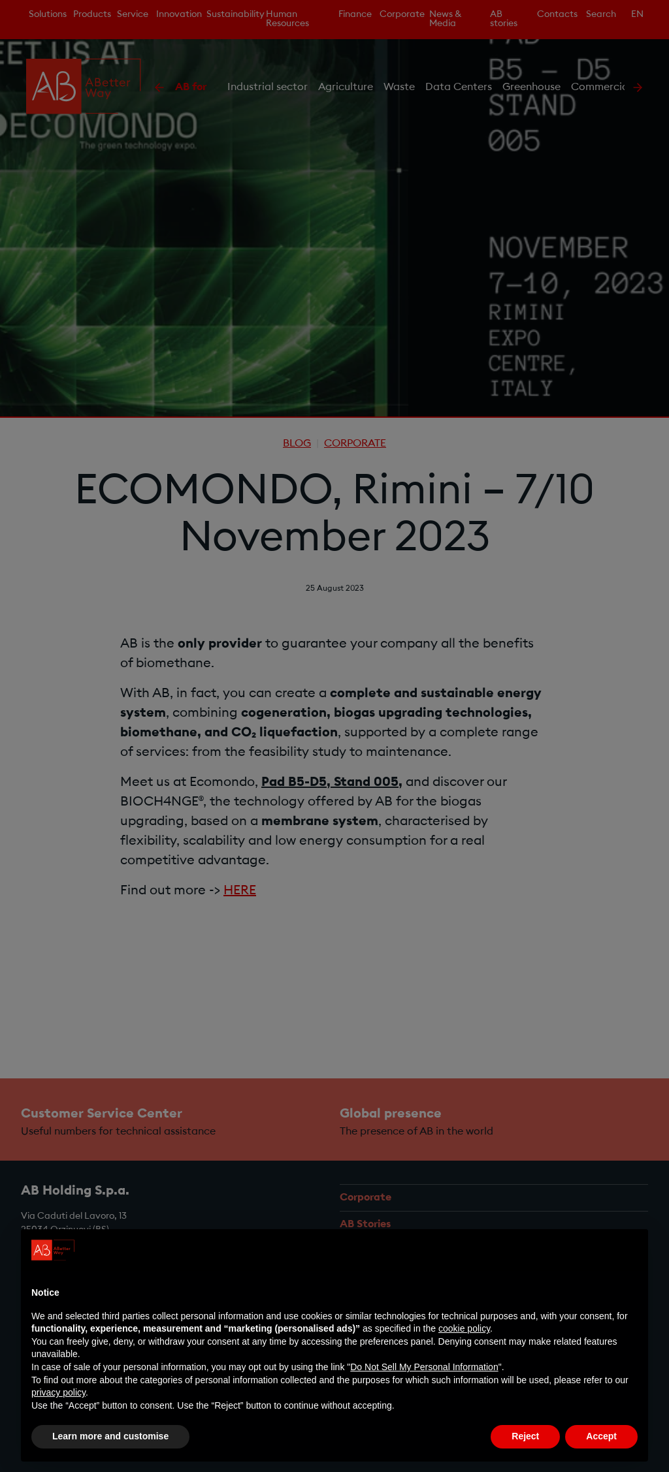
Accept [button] (601, 1437)
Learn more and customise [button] (110, 1437)
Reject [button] (525, 1437)
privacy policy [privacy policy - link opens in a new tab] (58, 1392)
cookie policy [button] (464, 1328)
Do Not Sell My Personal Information (424, 1367)
